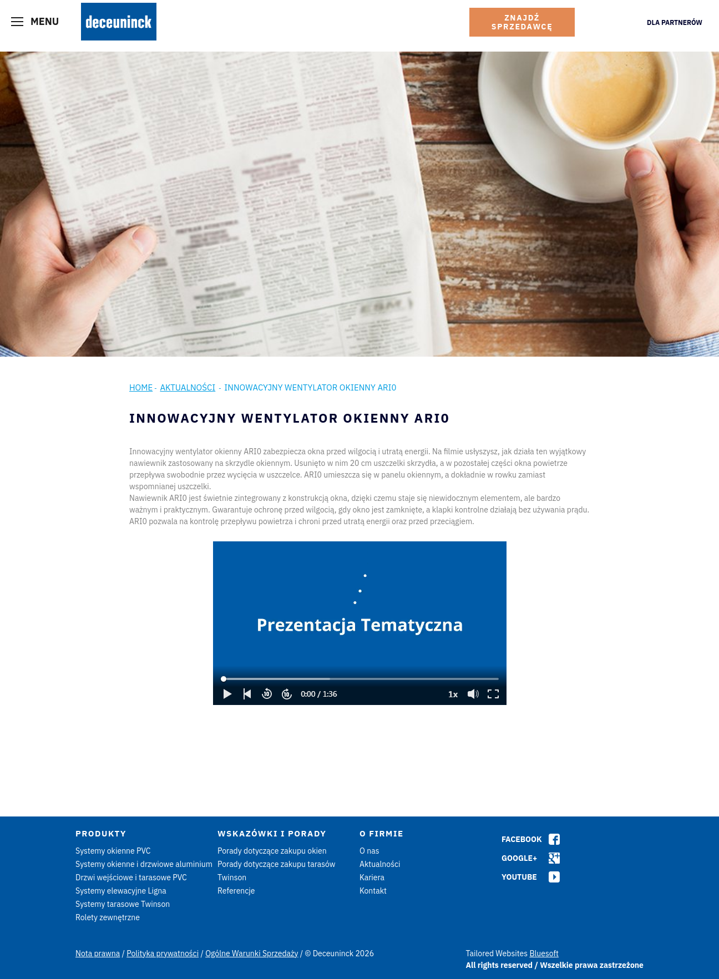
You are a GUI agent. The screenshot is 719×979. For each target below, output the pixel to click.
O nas (369, 851)
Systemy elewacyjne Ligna (120, 891)
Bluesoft (544, 953)
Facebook (522, 839)
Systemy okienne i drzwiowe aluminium (143, 864)
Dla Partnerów (674, 22)
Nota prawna (97, 953)
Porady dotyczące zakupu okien (272, 851)
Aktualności (187, 387)
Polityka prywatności (162, 953)
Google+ (519, 858)
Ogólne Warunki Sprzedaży (251, 953)
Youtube (519, 877)
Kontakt (373, 891)
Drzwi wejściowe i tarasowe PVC (131, 877)
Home (141, 387)
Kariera (372, 877)
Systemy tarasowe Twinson (122, 904)
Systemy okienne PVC (113, 851)
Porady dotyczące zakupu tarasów (276, 864)
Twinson (231, 877)
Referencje (236, 891)
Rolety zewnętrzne (107, 917)
